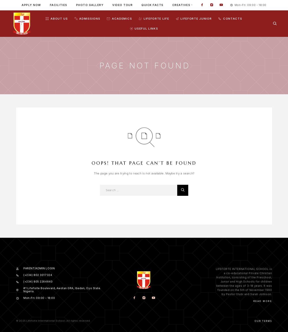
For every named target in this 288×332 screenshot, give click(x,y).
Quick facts (152, 5)
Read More (262, 301)
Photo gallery (90, 5)
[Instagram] (211, 5)
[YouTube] (221, 5)
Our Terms (263, 321)
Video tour (122, 5)
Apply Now (31, 5)
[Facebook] (202, 5)
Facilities (58, 5)
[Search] (274, 23)
